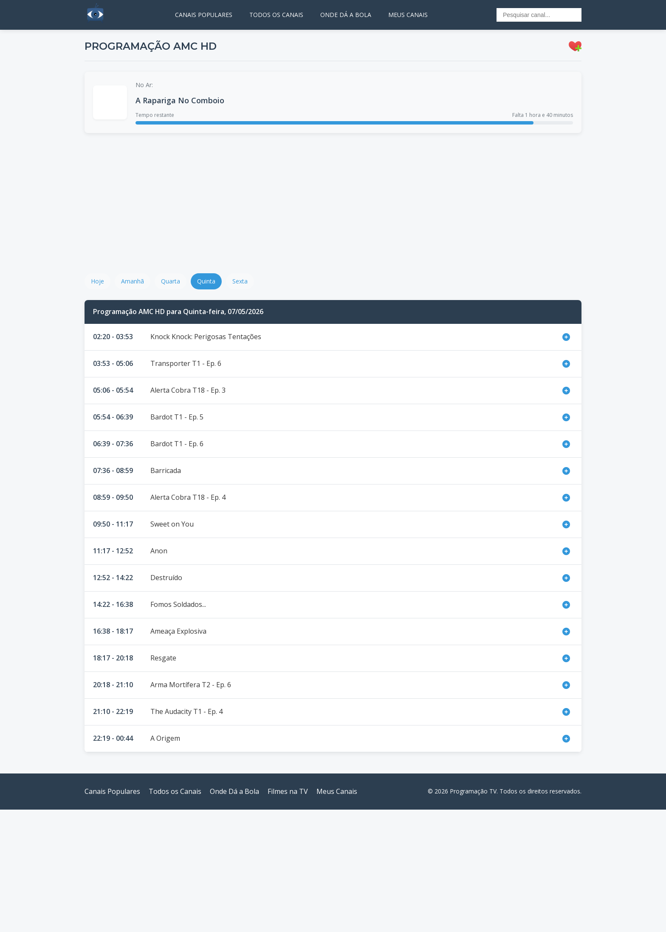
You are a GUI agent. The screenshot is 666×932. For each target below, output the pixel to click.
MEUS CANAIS (408, 15)
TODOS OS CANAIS (276, 15)
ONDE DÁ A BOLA (345, 15)
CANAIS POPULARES (203, 15)
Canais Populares (112, 791)
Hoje (97, 281)
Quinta (206, 281)
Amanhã (132, 281)
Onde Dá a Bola (234, 791)
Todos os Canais (175, 791)
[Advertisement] (333, 203)
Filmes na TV (288, 791)
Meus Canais (336, 791)
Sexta (240, 281)
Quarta (170, 281)
